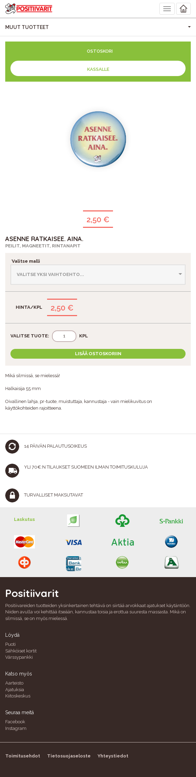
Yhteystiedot (113, 756)
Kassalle (98, 69)
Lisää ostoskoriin (98, 353)
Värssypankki (19, 657)
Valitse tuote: (29, 335)
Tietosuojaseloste (69, 756)
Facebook (15, 721)
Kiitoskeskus (17, 695)
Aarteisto (14, 683)
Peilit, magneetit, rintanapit (43, 245)
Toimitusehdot (22, 756)
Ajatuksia (14, 689)
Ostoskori (100, 51)
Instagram (16, 728)
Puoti (10, 644)
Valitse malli (25, 261)
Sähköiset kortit (21, 650)
